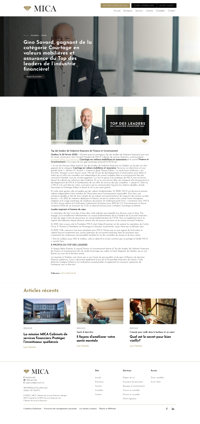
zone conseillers (144, 6)
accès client (166, 6)
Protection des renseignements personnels (60, 409)
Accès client (156, 382)
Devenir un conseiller (131, 395)
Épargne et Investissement (134, 386)
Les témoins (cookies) (88, 409)
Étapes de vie (129, 378)
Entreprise (127, 11)
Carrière (149, 11)
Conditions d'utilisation (32, 409)
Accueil (117, 11)
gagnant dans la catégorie (88, 159)
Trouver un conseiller (131, 390)
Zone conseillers (157, 378)
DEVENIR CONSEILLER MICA (115, 6)
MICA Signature (129, 399)
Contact (171, 11)
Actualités (160, 11)
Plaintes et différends (107, 409)
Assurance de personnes (133, 382)
